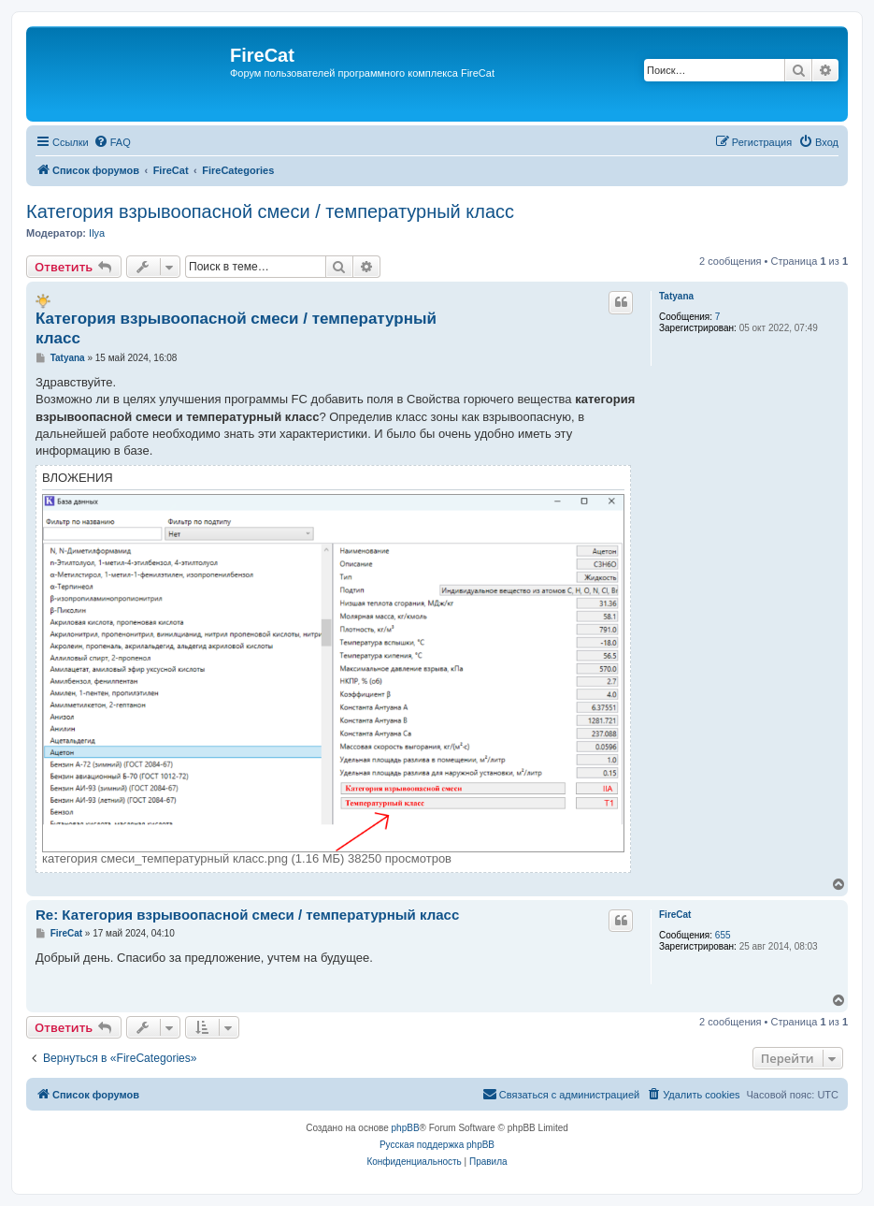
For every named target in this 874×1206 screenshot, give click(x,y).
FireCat (675, 914)
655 (723, 935)
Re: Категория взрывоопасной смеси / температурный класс (247, 915)
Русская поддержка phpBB (437, 1145)
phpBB (406, 1128)
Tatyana (676, 296)
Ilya (97, 233)
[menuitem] (112, 142)
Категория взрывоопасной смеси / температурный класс (270, 211)
